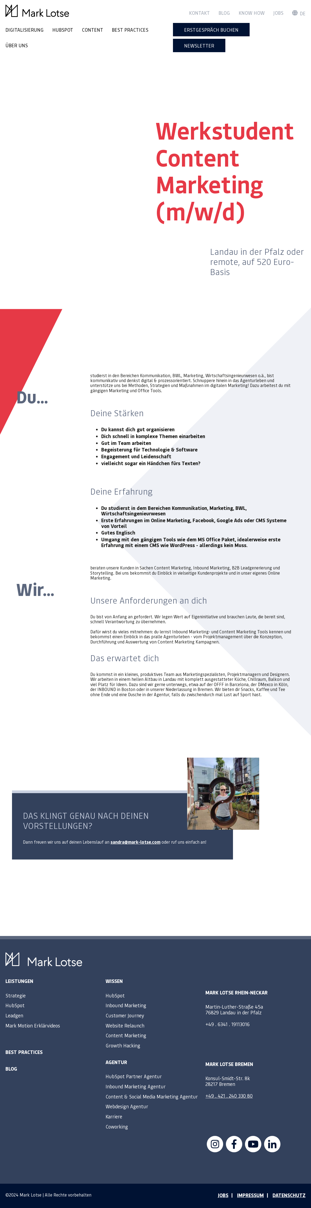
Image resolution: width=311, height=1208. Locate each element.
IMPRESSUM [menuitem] (250, 1195)
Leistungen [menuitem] (19, 981)
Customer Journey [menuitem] (125, 1015)
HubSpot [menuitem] (15, 1005)
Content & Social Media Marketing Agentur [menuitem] (152, 1096)
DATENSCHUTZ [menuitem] (289, 1195)
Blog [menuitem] (224, 13)
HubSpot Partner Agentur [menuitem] (134, 1076)
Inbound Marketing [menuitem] (126, 1005)
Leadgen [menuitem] (14, 1015)
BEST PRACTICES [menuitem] (130, 29)
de (299, 13)
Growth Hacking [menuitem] (123, 1045)
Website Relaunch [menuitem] (125, 1025)
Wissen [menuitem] (114, 981)
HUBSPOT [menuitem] (62, 29)
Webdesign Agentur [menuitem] (127, 1106)
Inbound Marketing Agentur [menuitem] (136, 1086)
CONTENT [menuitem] (92, 29)
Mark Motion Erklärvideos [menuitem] (32, 1025)
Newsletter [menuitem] (199, 45)
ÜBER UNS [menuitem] (16, 45)
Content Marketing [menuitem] (126, 1035)
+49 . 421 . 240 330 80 (229, 1095)
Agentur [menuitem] (116, 1062)
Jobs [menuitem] (278, 13)
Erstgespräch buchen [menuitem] (211, 29)
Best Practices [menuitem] (24, 1052)
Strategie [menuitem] (15, 995)
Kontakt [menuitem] (199, 13)
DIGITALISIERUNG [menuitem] (24, 29)
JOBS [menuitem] (223, 1195)
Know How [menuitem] (252, 13)
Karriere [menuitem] (114, 1116)
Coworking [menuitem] (117, 1126)
